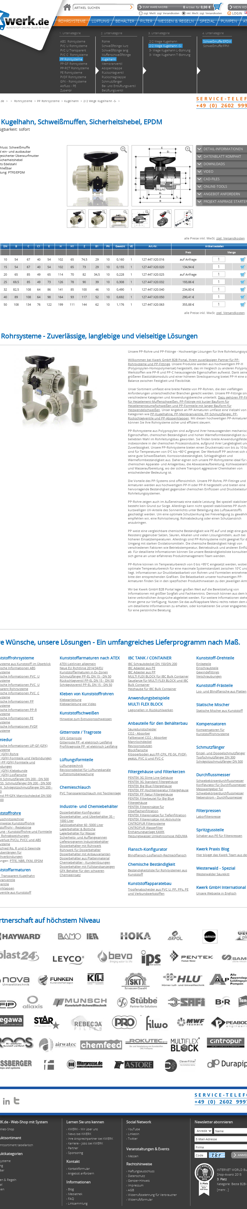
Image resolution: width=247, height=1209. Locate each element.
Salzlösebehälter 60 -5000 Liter (81, 825)
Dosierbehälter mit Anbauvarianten (85, 854)
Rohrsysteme (23, 101)
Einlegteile (203, 664)
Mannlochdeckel (140, 742)
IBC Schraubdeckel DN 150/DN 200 (152, 664)
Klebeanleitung (70, 700)
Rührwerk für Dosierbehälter (80, 850)
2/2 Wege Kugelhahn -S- (100, 101)
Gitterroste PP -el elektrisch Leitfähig (86, 742)
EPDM (38, 861)
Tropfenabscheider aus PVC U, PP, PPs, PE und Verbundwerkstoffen (158, 891)
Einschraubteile (207, 668)
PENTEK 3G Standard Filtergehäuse (153, 782)
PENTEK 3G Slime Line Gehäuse (150, 777)
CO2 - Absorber (139, 733)
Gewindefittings (207, 672)
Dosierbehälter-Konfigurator (80, 812)
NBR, (22, 861)
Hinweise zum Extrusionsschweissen (86, 719)
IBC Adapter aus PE (141, 668)
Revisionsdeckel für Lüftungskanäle (85, 770)
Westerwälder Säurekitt (212, 874)
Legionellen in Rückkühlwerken (150, 710)
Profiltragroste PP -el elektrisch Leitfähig (88, 746)
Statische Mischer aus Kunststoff (219, 710)
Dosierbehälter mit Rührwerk (80, 846)
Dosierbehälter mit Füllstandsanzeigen (87, 866)
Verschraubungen (209, 676)
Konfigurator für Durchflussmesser (221, 785)
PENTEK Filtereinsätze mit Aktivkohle (154, 819)
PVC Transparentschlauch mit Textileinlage (90, 793)
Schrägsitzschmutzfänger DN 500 (219, 761)
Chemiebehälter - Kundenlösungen (85, 862)
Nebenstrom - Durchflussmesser (219, 797)
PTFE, (14, 861)
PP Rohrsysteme (48, 101)
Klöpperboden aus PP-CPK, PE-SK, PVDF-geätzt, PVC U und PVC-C (157, 756)
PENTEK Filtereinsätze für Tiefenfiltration (157, 815)
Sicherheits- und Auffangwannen (83, 837)
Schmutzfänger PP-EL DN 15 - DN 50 (85, 676)
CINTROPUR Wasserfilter (145, 827)
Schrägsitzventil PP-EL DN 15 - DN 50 (86, 685)
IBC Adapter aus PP (142, 672)
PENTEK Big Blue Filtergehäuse (150, 786)
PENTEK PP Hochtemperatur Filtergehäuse (158, 790)
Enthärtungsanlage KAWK (146, 832)
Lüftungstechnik (71, 765)
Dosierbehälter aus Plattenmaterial (85, 858)
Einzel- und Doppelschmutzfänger (220, 753)
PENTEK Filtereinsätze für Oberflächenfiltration (146, 809)
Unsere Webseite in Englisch (216, 893)
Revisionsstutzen (140, 746)
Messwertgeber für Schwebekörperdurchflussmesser (220, 791)
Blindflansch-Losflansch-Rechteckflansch (157, 855)
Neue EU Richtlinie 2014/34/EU (81, 668)
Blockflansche (138, 750)
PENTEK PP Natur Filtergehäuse (150, 794)
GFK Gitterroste (71, 738)
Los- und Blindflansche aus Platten (221, 691)
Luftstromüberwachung (77, 774)
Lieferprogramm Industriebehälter (84, 841)
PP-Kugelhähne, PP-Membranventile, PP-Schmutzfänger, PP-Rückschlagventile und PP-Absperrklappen (183, 416)
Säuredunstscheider (142, 729)
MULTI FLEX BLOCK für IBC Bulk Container (158, 676)
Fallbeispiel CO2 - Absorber (147, 737)
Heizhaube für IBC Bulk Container (152, 689)
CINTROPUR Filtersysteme (146, 823)
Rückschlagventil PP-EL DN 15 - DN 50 (87, 680)
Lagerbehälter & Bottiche (77, 829)
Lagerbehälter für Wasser (77, 833)
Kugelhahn (71, 101)
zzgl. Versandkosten (230, 238)
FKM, (30, 861)
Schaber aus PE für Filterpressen (219, 836)
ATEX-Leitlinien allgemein (78, 664)
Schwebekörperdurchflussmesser (220, 780)
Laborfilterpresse (208, 816)
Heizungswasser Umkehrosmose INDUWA (157, 836)
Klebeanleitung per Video (78, 704)
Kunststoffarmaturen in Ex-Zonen (84, 672)
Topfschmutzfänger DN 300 (215, 757)
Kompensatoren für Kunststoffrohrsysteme (212, 732)
